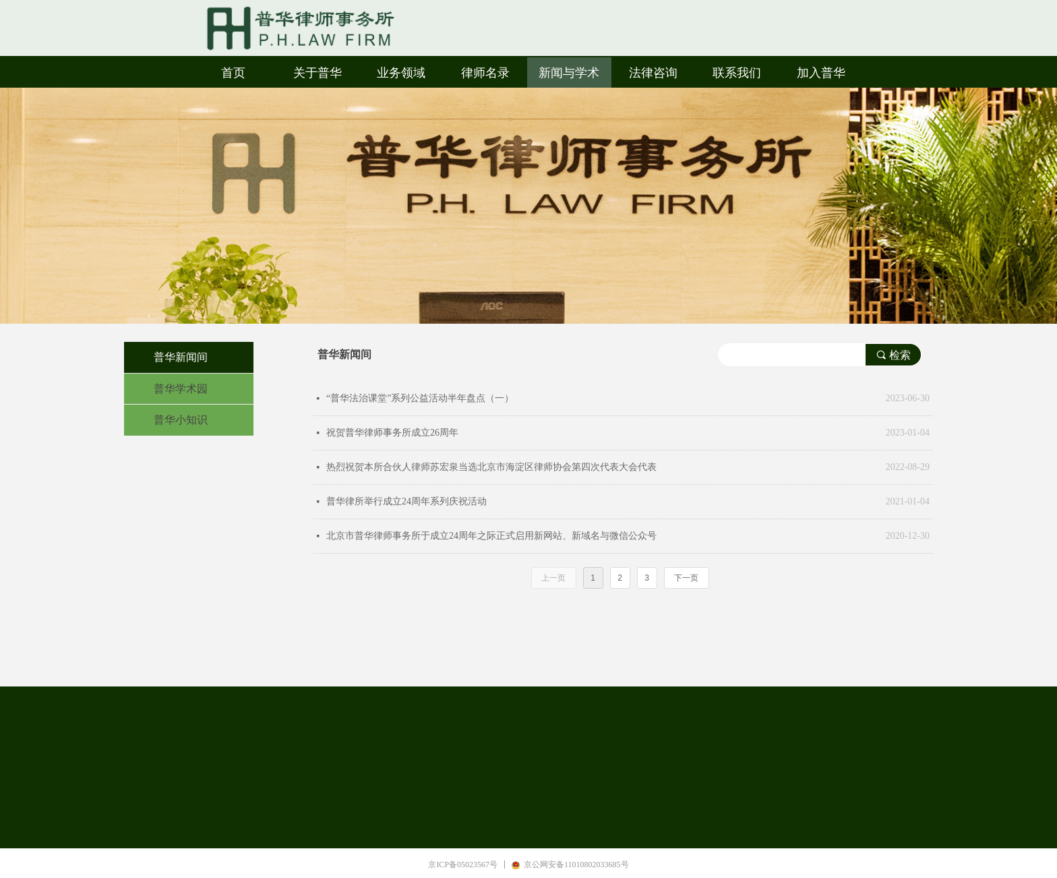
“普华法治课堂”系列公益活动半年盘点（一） (420, 398)
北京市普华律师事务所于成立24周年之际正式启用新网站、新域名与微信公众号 (491, 536)
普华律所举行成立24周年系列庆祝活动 (406, 501)
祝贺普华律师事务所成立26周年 (392, 433)
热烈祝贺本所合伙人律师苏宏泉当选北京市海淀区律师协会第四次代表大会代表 (491, 467)
